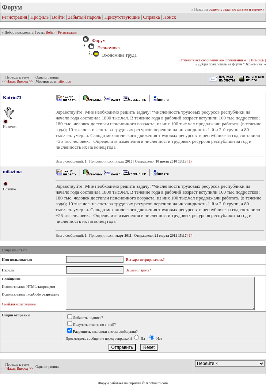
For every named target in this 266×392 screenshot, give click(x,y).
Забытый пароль (84, 17)
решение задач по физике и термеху (236, 9)
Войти (58, 17)
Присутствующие (122, 17)
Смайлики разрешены (19, 304)
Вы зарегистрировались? (145, 260)
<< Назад (8, 81)
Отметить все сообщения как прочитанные (212, 60)
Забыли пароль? (138, 270)
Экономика (108, 47)
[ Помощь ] (257, 60)
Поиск (169, 17)
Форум (98, 40)
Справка (151, 17)
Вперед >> (24, 81)
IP (191, 161)
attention (64, 81)
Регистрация (14, 17)
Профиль (39, 17)
